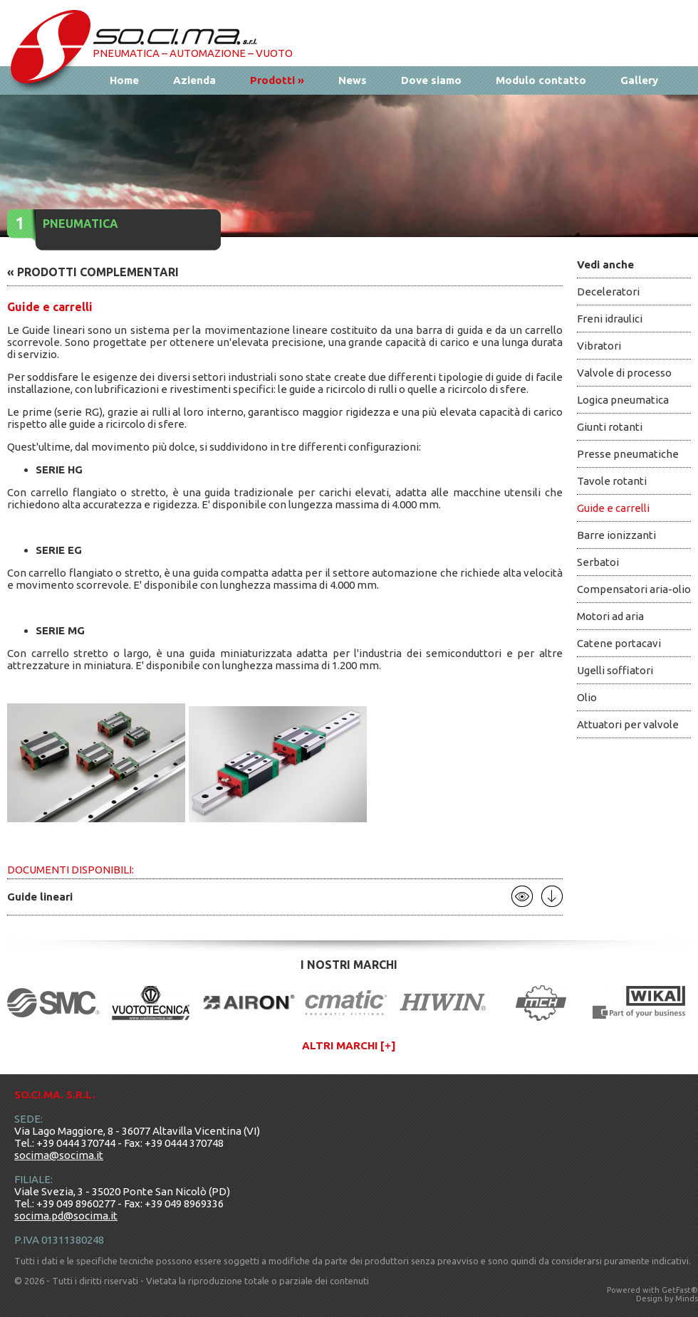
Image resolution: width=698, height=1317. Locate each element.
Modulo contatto (541, 80)
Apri (522, 896)
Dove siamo (431, 80)
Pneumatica (80, 223)
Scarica (552, 896)
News (352, 80)
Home (124, 80)
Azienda (194, 80)
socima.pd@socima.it (66, 1216)
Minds (686, 1298)
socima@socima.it (58, 1155)
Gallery (639, 80)
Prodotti (277, 80)
